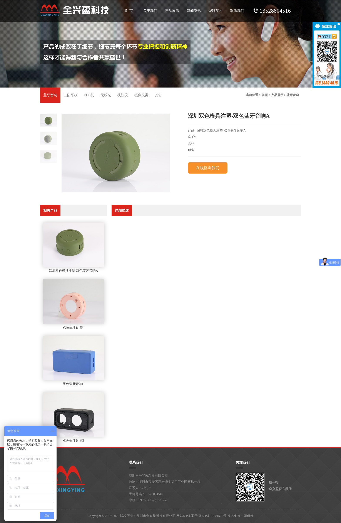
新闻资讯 (194, 11)
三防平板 (71, 95)
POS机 (89, 95)
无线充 (105, 95)
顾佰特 (248, 516)
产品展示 (172, 11)
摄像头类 (141, 95)
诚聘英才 (215, 11)
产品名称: (191, 131)
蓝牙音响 (50, 95)
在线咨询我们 (207, 168)
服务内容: (191, 150)
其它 (158, 95)
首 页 (128, 11)
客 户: (192, 137)
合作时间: (191, 144)
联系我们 (237, 11)
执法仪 (122, 95)
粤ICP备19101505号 (212, 516)
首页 (265, 95)
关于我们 (150, 11)
